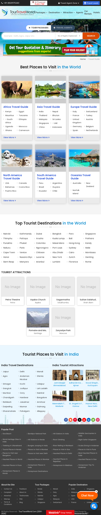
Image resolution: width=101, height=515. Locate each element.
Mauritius (9, 115)
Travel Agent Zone (68, 3)
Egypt (21, 111)
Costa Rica (24, 187)
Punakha (7, 243)
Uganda (9, 126)
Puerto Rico (10, 190)
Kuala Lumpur (58, 238)
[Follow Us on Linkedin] (89, 420)
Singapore (44, 123)
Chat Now (87, 495)
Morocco (23, 126)
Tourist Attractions (16, 272)
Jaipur (6, 371)
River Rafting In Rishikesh (63, 445)
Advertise (7, 496)
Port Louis (57, 247)
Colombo (41, 243)
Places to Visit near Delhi (38, 453)
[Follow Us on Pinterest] (75, 420)
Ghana (8, 130)
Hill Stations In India (61, 434)
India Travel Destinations (17, 365)
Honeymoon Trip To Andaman (86, 466)
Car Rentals (88, 12)
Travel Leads (91, 3)
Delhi (22, 371)
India (41, 111)
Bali (70, 238)
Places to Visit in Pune (87, 449)
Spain (75, 130)
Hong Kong (74, 243)
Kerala (40, 489)
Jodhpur (24, 388)
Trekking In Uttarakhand (12, 445)
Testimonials (24, 496)
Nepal (55, 111)
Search (91, 35)
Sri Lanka (56, 119)
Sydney (72, 247)
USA (7, 183)
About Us (22, 492)
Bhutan (55, 115)
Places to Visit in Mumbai (38, 449)
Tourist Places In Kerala (12, 449)
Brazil (41, 187)
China (42, 127)
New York (57, 257)
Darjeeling (7, 406)
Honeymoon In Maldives (62, 465)
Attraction (69, 12)
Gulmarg (41, 406)
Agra (5, 376)
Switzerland (91, 111)
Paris (22, 247)
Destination (55, 12)
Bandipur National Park (37, 434)
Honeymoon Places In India (36, 466)
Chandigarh (8, 397)
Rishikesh (7, 402)
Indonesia (57, 127)
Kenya (8, 111)
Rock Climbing (59, 439)
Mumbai (7, 393)
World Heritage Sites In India (12, 440)
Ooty (22, 393)
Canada (23, 183)
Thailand (43, 115)
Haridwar (24, 397)
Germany (77, 126)
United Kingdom (77, 121)
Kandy (88, 243)
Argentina (57, 183)
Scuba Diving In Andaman (88, 445)
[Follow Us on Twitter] (80, 420)
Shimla (40, 376)
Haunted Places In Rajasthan (60, 460)
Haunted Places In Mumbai (38, 459)
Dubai (39, 233)
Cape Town (9, 252)
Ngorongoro (42, 247)
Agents (79, 12)
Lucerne (40, 257)
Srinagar (7, 383)
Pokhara (89, 238)
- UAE (55, 123)
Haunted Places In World (12, 459)
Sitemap (7, 499)
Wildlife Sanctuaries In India (87, 434)
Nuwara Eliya (26, 257)
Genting (89, 257)
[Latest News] (70, 420)
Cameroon (24, 130)
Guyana (56, 187)
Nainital (40, 393)
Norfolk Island (76, 192)
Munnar (23, 406)
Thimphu (7, 238)
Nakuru (6, 247)
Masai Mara (58, 243)
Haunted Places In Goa (87, 459)
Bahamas (10, 187)
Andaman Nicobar (24, 378)
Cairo (71, 252)
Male (87, 247)
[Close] (96, 491)
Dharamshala (9, 411)
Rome (88, 261)
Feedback (23, 489)
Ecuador (43, 190)
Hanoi (6, 257)
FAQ (20, 499)
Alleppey (41, 411)
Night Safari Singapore (87, 439)
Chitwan (40, 252)
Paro (71, 233)
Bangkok (56, 233)
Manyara (24, 261)
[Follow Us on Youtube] (84, 420)
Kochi (22, 383)
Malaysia (43, 119)
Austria (89, 119)
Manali (40, 371)
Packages (41, 12)
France (76, 115)
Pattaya (24, 238)
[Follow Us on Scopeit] (93, 420)
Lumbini (56, 261)
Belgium (90, 126)
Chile (54, 190)
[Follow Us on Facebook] (66, 420)
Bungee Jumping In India (38, 445)
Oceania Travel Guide (80, 176)
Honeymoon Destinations (38, 471)
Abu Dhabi (57, 252)
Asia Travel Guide (48, 107)
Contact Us (8, 489)
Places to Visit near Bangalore (10, 454)
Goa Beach (7, 434)
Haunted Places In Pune (12, 465)
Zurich (72, 257)
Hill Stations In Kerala (36, 439)
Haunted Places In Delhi (62, 453)
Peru (41, 183)
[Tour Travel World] (18, 12)
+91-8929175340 (10, 3)
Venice (23, 252)
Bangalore (42, 397)
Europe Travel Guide (84, 107)
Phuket (23, 243)
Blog (21, 502)
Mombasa (90, 252)
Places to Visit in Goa (61, 449)
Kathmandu (26, 233)
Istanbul (40, 261)
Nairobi (6, 233)
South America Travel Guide (46, 176)
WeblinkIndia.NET (81, 514)
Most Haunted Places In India (87, 454)
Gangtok (7, 388)
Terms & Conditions (8, 503)
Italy (75, 111)
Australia (77, 183)
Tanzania (23, 115)
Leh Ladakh (42, 388)
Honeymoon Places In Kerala (11, 472)
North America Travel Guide (12, 176)
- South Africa (9, 121)
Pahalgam (25, 411)
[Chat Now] (94, 506)
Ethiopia (22, 119)
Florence (73, 261)
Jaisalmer (24, 402)
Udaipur (40, 383)
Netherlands (92, 130)
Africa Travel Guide (15, 107)
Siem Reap (8, 261)
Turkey (89, 115)
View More (9, 137)
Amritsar (41, 402)
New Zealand (90, 185)
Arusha (39, 238)
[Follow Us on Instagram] (98, 420)
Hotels (96, 12)
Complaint (7, 492)
